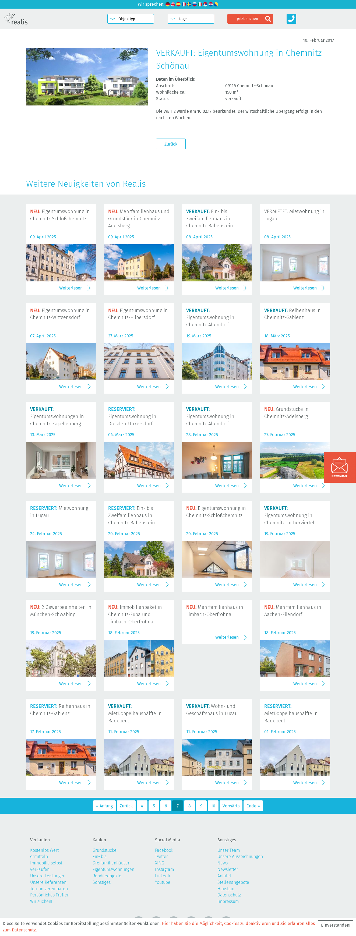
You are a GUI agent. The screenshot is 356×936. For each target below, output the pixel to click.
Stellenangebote (233, 882)
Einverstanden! (335, 925)
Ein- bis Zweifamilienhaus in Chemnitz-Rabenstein (209, 219)
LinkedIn (163, 875)
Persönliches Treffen (49, 895)
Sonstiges (102, 882)
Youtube (162, 882)
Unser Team (228, 850)
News (222, 863)
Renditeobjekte (107, 875)
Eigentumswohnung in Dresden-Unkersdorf (132, 416)
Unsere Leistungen (47, 875)
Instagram (164, 869)
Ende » (253, 805)
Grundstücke (105, 850)
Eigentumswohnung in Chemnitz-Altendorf (210, 318)
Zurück (170, 144)
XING (159, 863)
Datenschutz (229, 895)
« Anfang (104, 805)
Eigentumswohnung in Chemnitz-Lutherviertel (289, 515)
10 (213, 805)
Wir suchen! (41, 901)
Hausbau (225, 888)
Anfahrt (224, 875)
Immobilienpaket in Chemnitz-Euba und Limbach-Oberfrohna (135, 614)
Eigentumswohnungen (113, 869)
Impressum (228, 901)
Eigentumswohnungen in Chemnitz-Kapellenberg (57, 416)
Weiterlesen (71, 288)
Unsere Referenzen (48, 882)
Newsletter (227, 869)
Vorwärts (231, 805)
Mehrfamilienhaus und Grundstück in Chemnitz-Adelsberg (139, 219)
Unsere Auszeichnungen (240, 856)
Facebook (164, 850)
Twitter (161, 856)
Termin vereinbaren (49, 888)
